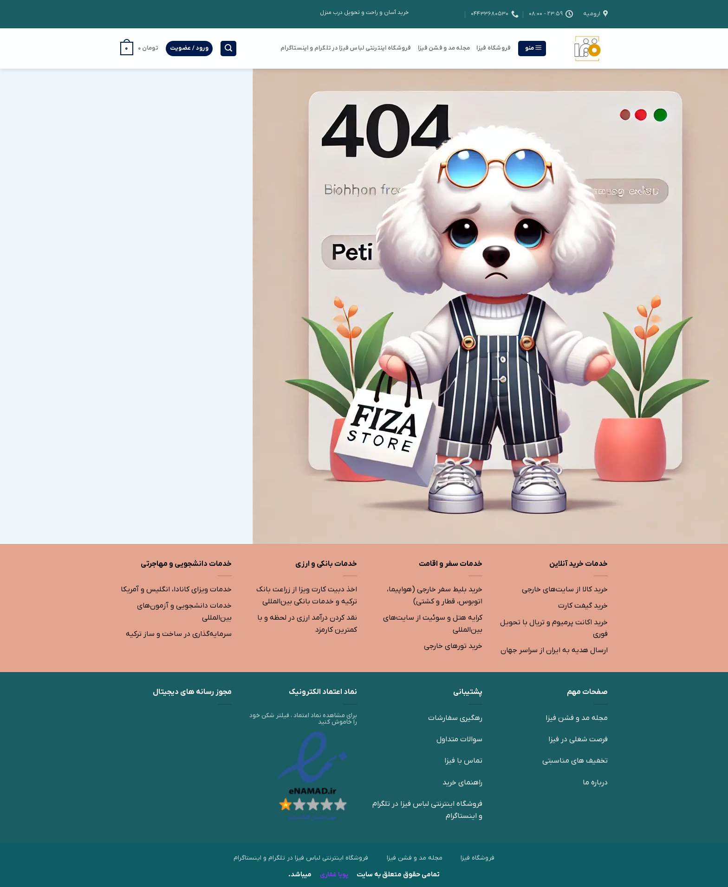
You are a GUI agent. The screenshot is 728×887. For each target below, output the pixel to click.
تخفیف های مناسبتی (575, 760)
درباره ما (595, 782)
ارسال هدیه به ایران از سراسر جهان (554, 650)
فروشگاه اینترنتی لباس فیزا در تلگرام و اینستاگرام (345, 48)
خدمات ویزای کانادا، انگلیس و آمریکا (176, 589)
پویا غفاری (333, 874)
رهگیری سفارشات (455, 718)
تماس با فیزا (463, 760)
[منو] (532, 48)
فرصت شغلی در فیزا (578, 739)
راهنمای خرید (462, 782)
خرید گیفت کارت (583, 605)
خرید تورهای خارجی (453, 646)
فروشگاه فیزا (493, 48)
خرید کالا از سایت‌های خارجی (565, 589)
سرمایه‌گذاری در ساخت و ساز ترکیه (179, 634)
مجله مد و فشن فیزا (444, 48)
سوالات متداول (459, 739)
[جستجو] (228, 48)
